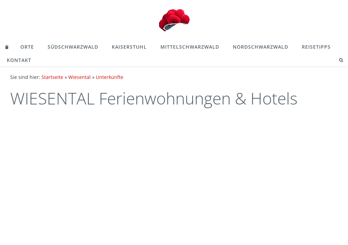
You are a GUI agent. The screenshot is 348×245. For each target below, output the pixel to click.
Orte (27, 47)
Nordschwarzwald (260, 47)
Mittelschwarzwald (189, 47)
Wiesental (79, 77)
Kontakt (19, 60)
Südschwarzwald (73, 47)
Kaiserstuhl (129, 47)
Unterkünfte (109, 77)
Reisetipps (316, 47)
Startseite (52, 77)
